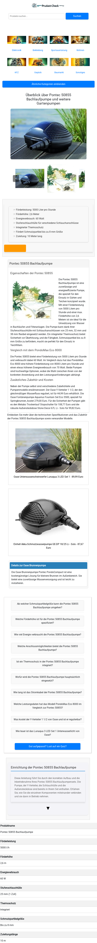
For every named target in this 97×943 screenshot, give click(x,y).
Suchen (77, 16)
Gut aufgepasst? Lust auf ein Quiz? (48, 746)
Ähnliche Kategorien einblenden (48, 84)
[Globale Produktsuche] (36, 16)
